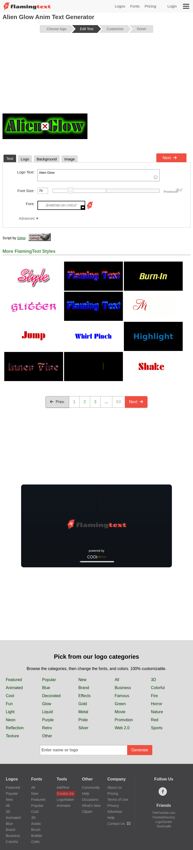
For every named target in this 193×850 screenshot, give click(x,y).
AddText (63, 787)
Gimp (21, 238)
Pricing (150, 6)
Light (10, 712)
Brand (83, 688)
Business (123, 688)
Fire (154, 696)
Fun (9, 704)
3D (153, 680)
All (117, 680)
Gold (82, 704)
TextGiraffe (164, 826)
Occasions (90, 800)
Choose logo (57, 29)
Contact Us (118, 824)
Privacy (113, 806)
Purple (48, 720)
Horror (156, 704)
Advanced (26, 218)
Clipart (87, 812)
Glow (46, 704)
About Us (114, 787)
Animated (14, 688)
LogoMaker (65, 800)
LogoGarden (163, 822)
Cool (10, 696)
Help (85, 794)
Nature (157, 712)
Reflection (15, 728)
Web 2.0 (122, 728)
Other (47, 736)
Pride (83, 720)
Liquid (47, 712)
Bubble (36, 836)
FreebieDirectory (164, 817)
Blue (46, 688)
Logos (120, 6)
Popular (49, 680)
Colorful (158, 688)
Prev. (57, 402)
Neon (10, 720)
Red (154, 720)
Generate (139, 750)
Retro (47, 728)
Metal (83, 712)
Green (120, 704)
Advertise (114, 812)
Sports (157, 728)
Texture (12, 736)
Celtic (35, 842)
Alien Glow (98, 175)
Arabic (36, 824)
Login (172, 6)
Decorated (51, 696)
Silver (83, 728)
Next (170, 158)
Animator (64, 806)
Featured (14, 680)
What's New (91, 806)
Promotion (124, 720)
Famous (122, 696)
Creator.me (65, 794)
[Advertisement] (96, 76)
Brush (35, 830)
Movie (120, 712)
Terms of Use (117, 800)
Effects (84, 696)
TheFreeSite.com (163, 813)
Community (91, 787)
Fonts (135, 6)
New (82, 680)
